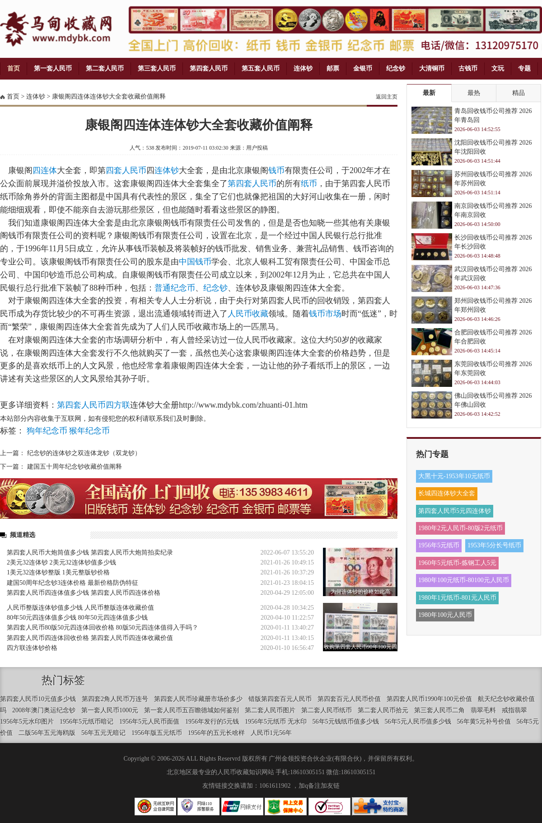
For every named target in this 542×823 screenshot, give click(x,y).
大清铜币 (431, 68)
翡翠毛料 (483, 710)
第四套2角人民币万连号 (115, 699)
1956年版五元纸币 (156, 732)
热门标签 (63, 680)
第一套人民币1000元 (109, 710)
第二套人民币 (105, 68)
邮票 (333, 68)
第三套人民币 (157, 68)
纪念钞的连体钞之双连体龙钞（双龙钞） (84, 453)
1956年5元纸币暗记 (86, 721)
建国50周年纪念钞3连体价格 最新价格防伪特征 (72, 582)
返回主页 (386, 97)
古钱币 (467, 68)
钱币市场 (325, 313)
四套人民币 (126, 170)
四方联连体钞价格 (32, 647)
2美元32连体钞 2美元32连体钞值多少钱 (61, 562)
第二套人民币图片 (270, 710)
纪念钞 (395, 68)
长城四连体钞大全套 (446, 493)
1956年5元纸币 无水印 (276, 721)
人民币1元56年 (271, 732)
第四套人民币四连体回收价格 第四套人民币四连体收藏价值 (90, 638)
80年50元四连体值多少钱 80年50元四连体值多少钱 (77, 617)
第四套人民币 (209, 68)
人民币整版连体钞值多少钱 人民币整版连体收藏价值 (80, 607)
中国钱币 (195, 261)
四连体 (45, 170)
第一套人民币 (53, 68)
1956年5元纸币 (438, 545)
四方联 (118, 404)
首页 (13, 68)
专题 (524, 68)
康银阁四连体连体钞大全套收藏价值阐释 (109, 96)
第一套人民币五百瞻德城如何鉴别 (191, 710)
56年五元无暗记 (103, 732)
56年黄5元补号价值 (484, 721)
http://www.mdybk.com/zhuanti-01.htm (243, 404)
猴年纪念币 (89, 430)
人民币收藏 (248, 313)
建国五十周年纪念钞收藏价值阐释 (74, 466)
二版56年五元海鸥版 (47, 732)
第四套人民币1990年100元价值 (429, 699)
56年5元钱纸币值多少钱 (346, 721)
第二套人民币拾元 (383, 710)
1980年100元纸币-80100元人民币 (463, 580)
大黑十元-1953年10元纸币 (454, 476)
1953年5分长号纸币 (494, 545)
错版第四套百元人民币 (280, 699)
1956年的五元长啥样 (216, 732)
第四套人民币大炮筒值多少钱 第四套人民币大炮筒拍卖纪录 (90, 552)
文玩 (497, 68)
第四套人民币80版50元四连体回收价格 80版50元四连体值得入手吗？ (102, 627)
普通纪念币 (174, 287)
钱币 (276, 170)
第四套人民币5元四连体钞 (454, 511)
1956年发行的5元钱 (212, 721)
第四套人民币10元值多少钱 (38, 699)
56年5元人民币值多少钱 (418, 721)
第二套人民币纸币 (326, 710)
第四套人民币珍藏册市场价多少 (198, 699)
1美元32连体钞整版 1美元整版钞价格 (58, 572)
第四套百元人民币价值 (349, 699)
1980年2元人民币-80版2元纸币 (460, 528)
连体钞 (303, 68)
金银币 (362, 68)
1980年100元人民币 (445, 614)
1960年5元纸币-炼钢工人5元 (457, 563)
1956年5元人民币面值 (149, 721)
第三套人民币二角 (439, 710)
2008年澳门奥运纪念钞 (43, 710)
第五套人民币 (261, 68)
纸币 (309, 183)
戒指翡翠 (514, 710)
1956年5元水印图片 (27, 721)
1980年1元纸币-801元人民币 (457, 597)
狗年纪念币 (47, 430)
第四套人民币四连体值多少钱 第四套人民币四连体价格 (83, 592)
